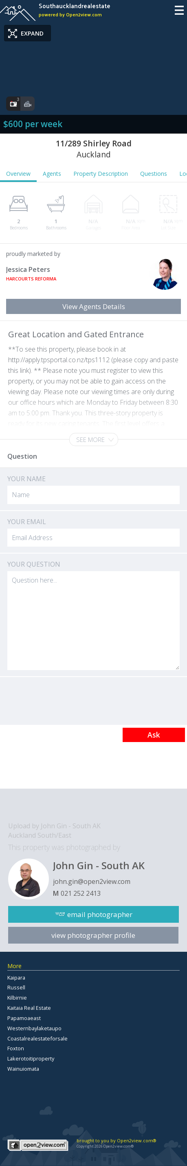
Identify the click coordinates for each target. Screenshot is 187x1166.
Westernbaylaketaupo (34, 1028)
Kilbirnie (17, 997)
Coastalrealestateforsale (37, 1038)
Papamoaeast (24, 1018)
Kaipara (16, 977)
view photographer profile (93, 935)
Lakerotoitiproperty (30, 1058)
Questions (153, 173)
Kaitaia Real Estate (29, 1007)
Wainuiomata (23, 1068)
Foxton (15, 1048)
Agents (52, 173)
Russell (16, 987)
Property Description (100, 173)
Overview (18, 173)
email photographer (99, 914)
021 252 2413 (81, 893)
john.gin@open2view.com (91, 881)
